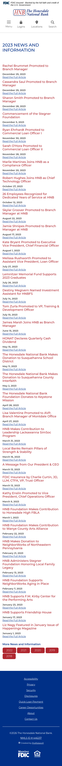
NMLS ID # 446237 (31, 738)
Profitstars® (38, 743)
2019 (52, 650)
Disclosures (31, 696)
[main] (31, 352)
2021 (23, 650)
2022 (9, 650)
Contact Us (31, 719)
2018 (9, 656)
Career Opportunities (31, 707)
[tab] (31, 77)
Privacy (31, 684)
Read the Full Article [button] (15, 77)
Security (31, 690)
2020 (38, 650)
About (31, 713)
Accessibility (31, 678)
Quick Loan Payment (31, 701)
